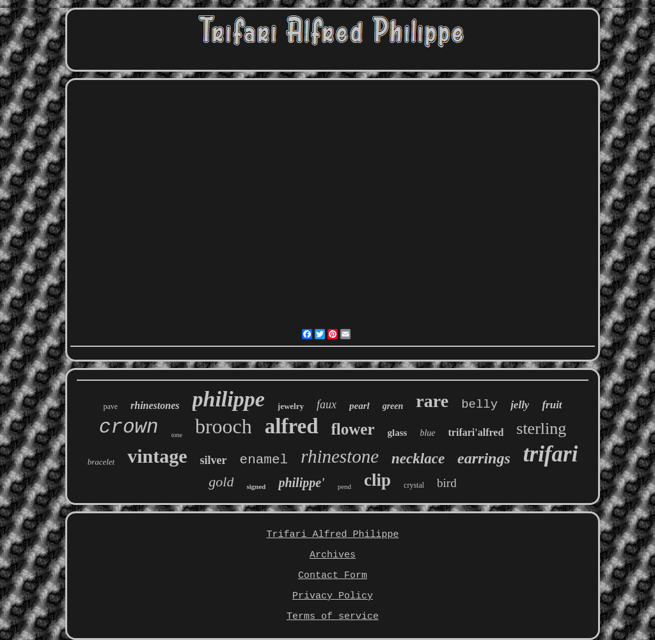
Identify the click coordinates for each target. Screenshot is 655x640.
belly (479, 404)
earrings (483, 458)
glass (397, 433)
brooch (223, 426)
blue (427, 433)
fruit (552, 405)
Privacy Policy (332, 596)
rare (432, 401)
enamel (264, 459)
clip (377, 480)
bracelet (101, 462)
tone (176, 434)
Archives (333, 555)
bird (447, 483)
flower (353, 429)
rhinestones (154, 405)
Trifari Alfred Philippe (332, 534)
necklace (418, 459)
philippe (229, 399)
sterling (541, 428)
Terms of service (333, 616)
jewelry (291, 406)
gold (221, 482)
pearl (359, 406)
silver (213, 460)
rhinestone (340, 456)
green (393, 406)
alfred (292, 426)
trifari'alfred (476, 432)
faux (326, 404)
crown (129, 427)
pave (110, 406)
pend (344, 486)
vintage (157, 456)
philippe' (301, 483)
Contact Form (332, 575)
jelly (519, 405)
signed (255, 486)
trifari (550, 454)
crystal (414, 485)
